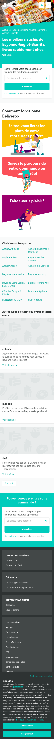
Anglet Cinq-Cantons (38, 265)
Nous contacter (12, 657)
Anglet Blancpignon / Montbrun (38, 250)
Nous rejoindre (12, 610)
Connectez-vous (11, 93)
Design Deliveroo (13, 642)
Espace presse (12, 632)
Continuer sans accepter (41, 677)
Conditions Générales (15, 662)
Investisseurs (12, 637)
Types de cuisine (20, 29)
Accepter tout (27, 735)
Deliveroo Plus (12, 560)
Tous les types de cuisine (17, 582)
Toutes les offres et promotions (20, 587)
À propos (10, 627)
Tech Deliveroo (12, 647)
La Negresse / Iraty (12, 299)
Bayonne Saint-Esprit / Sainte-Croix (13, 284)
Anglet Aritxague (10, 248)
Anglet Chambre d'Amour (36, 259)
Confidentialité (12, 667)
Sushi (33, 29)
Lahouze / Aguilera (37, 291)
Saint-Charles (35, 299)
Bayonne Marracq (37, 274)
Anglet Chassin (9, 265)
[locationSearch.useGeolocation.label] (46, 78)
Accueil (6, 29)
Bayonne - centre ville (13, 274)
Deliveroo (10, 5)
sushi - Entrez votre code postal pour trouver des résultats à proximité (23, 70)
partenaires (18, 688)
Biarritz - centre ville (38, 282)
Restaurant (10, 605)
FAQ (7, 652)
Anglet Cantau (9, 257)
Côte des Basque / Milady (11, 293)
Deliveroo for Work (14, 565)
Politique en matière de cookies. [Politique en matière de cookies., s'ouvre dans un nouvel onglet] (30, 721)
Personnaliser (27, 726)
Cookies (9, 672)
